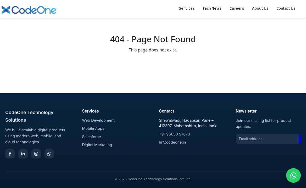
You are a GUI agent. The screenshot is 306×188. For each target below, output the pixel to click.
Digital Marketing (97, 145)
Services (187, 9)
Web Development (98, 120)
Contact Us (286, 9)
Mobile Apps (93, 128)
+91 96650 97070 (174, 134)
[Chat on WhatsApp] (293, 175)
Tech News (212, 9)
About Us (260, 9)
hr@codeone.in (172, 142)
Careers (237, 9)
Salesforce (91, 136)
